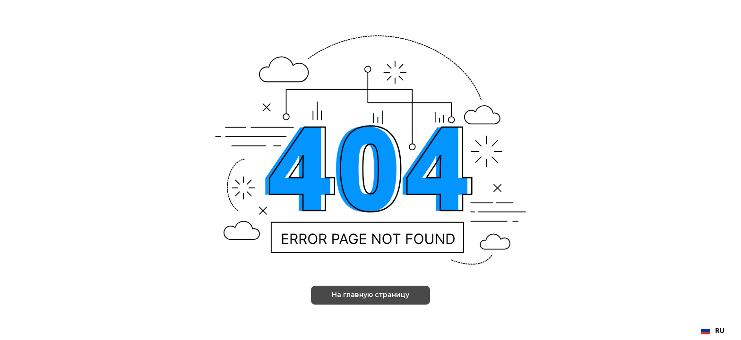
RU (712, 330)
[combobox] (713, 330)
